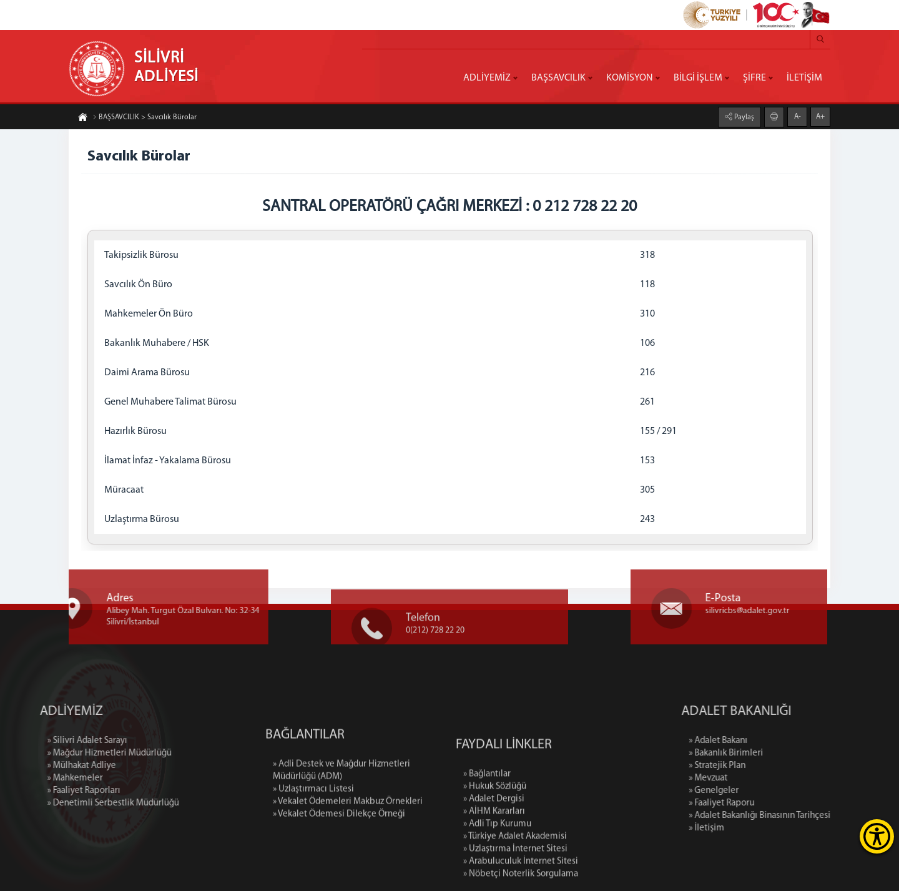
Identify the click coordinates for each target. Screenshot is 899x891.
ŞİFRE (754, 78)
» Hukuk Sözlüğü (494, 847)
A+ (820, 116)
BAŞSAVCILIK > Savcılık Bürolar (144, 118)
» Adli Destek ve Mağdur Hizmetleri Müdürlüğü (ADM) (341, 813)
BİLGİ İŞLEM (698, 78)
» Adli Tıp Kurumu (497, 884)
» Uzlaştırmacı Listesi (313, 831)
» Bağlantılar (487, 834)
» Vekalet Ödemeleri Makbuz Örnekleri (348, 844)
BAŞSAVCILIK (558, 78)
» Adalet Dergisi (493, 859)
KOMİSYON (629, 78)
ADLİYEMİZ (487, 78)
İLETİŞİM (804, 78)
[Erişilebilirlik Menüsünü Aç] (877, 836)
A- (797, 116)
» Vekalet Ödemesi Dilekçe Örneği (339, 856)
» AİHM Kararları (494, 872)
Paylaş (743, 117)
